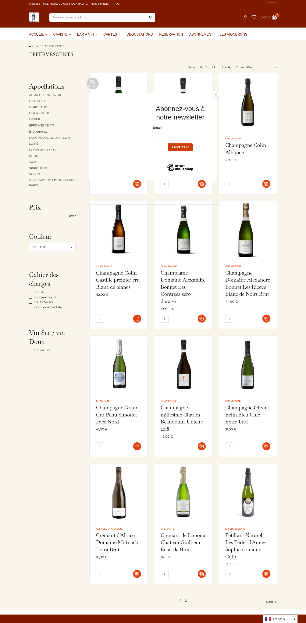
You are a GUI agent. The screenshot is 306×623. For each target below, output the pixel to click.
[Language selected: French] (280, 619)
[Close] (216, 94)
